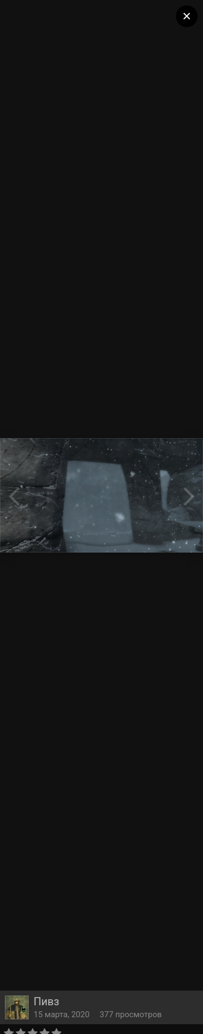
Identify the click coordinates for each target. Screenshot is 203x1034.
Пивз (46, 1001)
